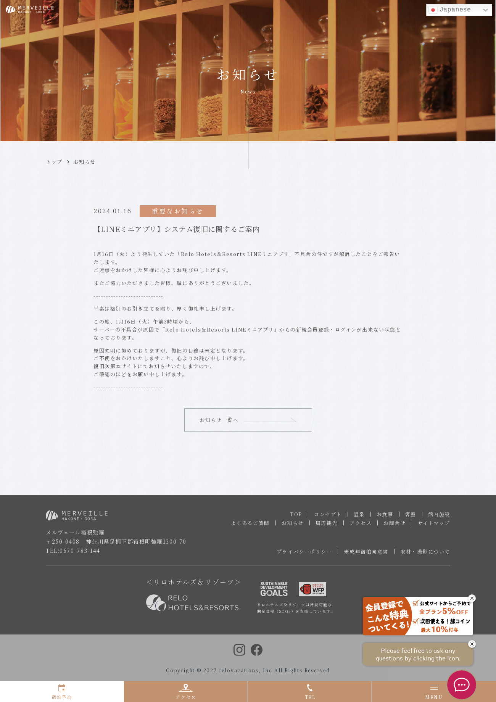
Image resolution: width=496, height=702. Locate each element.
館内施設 (439, 516)
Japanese (449, 9)
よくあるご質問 (250, 525)
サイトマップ (434, 525)
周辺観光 (327, 525)
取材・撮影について (425, 554)
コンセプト (328, 516)
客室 (410, 516)
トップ (54, 161)
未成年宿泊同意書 (366, 554)
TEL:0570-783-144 (73, 553)
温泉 (359, 516)
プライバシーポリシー (304, 554)
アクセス (360, 525)
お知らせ (85, 161)
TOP (296, 516)
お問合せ (394, 525)
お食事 (385, 516)
